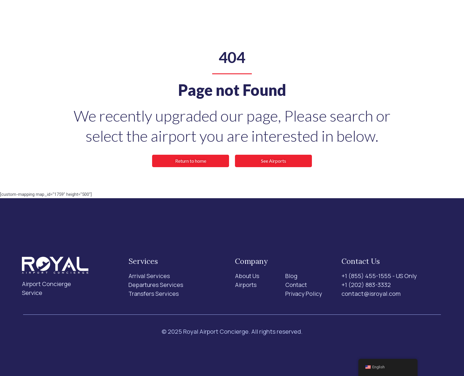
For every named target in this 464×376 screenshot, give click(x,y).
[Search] (364, 17)
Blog (262, 17)
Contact (287, 17)
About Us (236, 17)
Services (170, 17)
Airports (206, 17)
